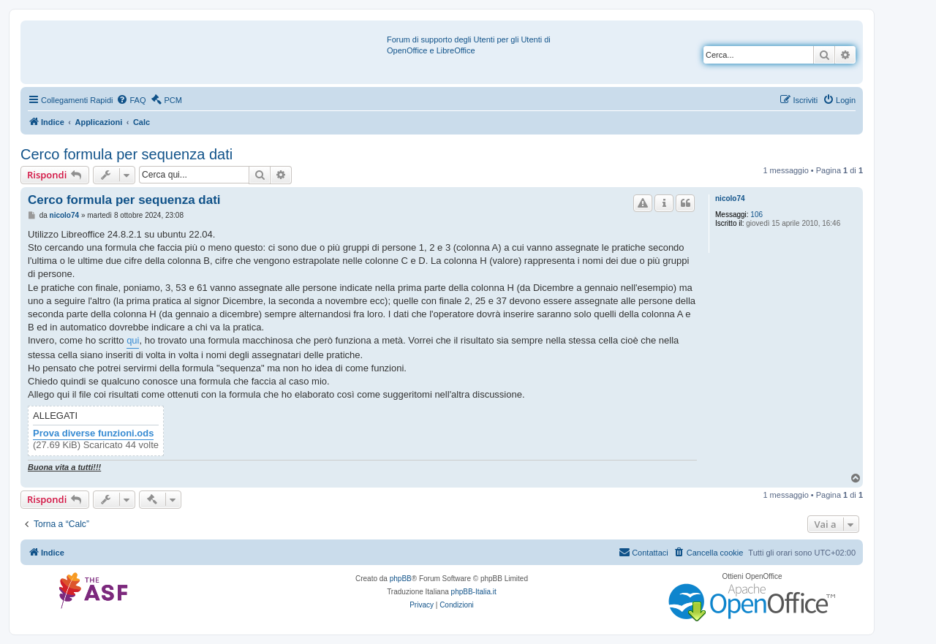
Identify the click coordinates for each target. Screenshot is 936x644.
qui (133, 340)
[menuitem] (131, 100)
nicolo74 (730, 198)
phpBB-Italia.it (474, 592)
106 (756, 215)
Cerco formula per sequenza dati (126, 154)
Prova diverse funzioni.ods (93, 433)
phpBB (401, 579)
